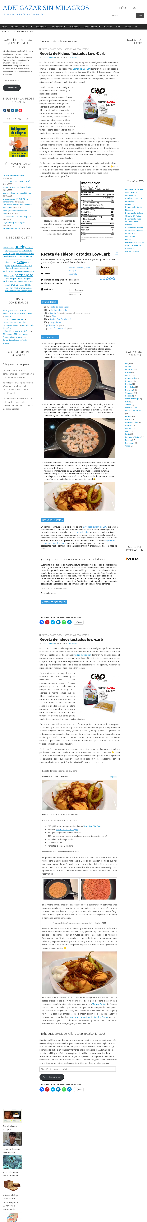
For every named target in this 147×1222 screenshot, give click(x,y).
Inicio (4, 26)
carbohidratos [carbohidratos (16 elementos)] (10, 256)
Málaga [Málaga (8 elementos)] (16, 268)
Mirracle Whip (83, 532)
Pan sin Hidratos (132, 251)
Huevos (128, 425)
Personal (129, 396)
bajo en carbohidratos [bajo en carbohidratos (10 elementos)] (25, 253)
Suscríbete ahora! (48, 593)
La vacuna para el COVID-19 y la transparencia (11, 1205)
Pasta (59, 49)
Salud (127, 402)
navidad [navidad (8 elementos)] (22, 268)
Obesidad (129, 393)
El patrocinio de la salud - (13, 337)
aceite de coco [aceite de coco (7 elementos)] (8, 248)
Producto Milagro (132, 399)
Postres (128, 440)
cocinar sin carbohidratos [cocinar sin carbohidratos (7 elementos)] (15, 259)
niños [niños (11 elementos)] (28, 268)
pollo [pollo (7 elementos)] (29, 279)
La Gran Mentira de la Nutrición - (16, 331)
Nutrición (129, 390)
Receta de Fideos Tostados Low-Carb (72, 53)
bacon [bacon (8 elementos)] (13, 254)
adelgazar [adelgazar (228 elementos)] (24, 246)
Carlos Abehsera (48, 57)
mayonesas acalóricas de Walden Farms (88, 1017)
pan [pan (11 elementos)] (32, 271)
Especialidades (49, 49)
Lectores (128, 428)
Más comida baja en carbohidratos (17, 193)
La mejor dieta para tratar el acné (16, 181)
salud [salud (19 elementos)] (27, 284)
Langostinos (55, 322)
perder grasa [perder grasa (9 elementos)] (9, 275)
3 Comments (74, 643)
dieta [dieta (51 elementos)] (20, 262)
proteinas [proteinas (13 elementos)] (7, 281)
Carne (127, 419)
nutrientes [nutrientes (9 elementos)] (19, 271)
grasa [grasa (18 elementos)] (7, 265)
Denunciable (130, 378)
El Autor (25, 26)
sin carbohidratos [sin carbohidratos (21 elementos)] (19, 287)
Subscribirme (11, 87)
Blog (118, 26)
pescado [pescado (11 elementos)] (9, 278)
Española (73, 274)
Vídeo (127, 446)
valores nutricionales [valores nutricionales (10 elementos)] (17, 290)
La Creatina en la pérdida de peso (17, 216)
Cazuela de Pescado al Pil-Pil (14, 322)
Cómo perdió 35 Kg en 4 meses (15, 334)
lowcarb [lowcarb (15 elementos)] (10, 268)
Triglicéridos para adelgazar (14, 222)
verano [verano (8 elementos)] (29, 291)
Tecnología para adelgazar (14, 175)
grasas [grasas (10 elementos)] (13, 265)
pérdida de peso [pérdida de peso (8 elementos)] (27, 281)
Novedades (130, 387)
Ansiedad (129, 369)
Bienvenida (130, 239)
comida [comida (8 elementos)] (28, 259)
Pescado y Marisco (71, 49)
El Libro (14, 26)
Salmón (53, 313)
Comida (128, 375)
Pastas (72, 267)
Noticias (128, 384)
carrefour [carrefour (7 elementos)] (21, 256)
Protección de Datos (25, 31)
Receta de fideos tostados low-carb (71, 639)
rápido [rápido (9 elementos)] (21, 285)
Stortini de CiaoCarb (82, 68)
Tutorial (128, 405)
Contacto (108, 26)
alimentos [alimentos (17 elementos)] (27, 250)
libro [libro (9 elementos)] (30, 265)
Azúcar (128, 372)
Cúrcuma (51, 325)
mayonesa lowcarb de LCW (95, 526)
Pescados (80, 267)
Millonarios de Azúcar (12, 228)
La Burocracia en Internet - (13, 319)
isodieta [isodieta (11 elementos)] (19, 265)
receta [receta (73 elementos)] (14, 284)
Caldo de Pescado (59, 310)
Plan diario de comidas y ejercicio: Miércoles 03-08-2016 (134, 245)
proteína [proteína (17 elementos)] (16, 281)
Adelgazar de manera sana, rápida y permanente (134, 192)
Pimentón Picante (55, 328)
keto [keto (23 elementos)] (25, 265)
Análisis (128, 366)
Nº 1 (137, 26)
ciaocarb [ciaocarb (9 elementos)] (28, 256)
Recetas (128, 26)
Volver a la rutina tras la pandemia (17, 187)
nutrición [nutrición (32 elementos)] (8, 271)
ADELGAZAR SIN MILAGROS (46, 8)
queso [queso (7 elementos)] (6, 285)
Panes (128, 431)
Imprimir (113, 776)
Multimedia (74, 26)
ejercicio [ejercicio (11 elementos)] (27, 262)
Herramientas (57, 26)
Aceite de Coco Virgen (59, 307)
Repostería (129, 443)
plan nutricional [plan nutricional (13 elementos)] (20, 278)
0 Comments (74, 57)
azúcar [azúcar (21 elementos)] (6, 253)
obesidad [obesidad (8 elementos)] (26, 271)
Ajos (54, 316)
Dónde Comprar (91, 26)
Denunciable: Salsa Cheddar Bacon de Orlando (133, 222)
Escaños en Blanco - (11, 325)
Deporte (128, 381)
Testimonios (41, 26)
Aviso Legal (6, 31)
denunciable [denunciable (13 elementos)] (11, 262)
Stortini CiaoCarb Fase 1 (60, 319)
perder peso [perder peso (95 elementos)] (24, 275)
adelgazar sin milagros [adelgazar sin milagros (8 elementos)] (13, 251)
